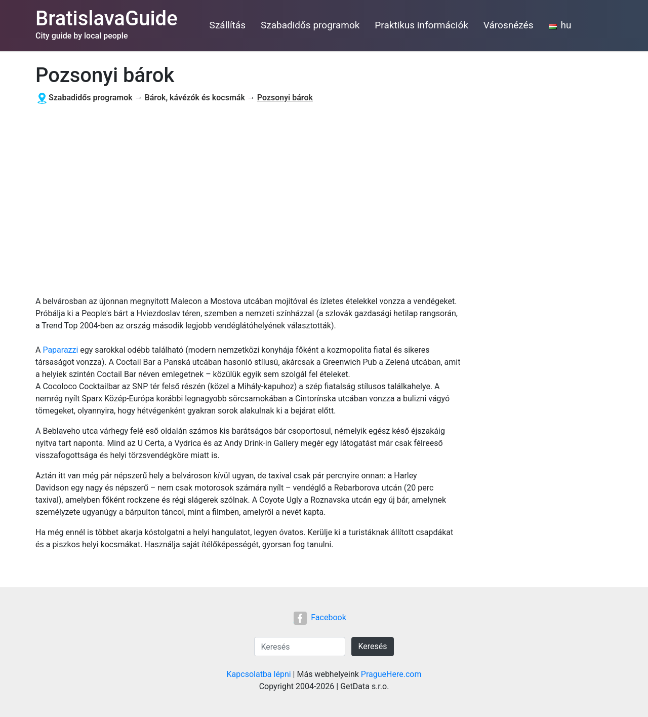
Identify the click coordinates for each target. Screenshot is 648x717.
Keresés (372, 646)
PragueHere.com (391, 674)
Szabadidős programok (310, 25)
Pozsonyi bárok (285, 97)
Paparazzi (60, 350)
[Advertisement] (248, 200)
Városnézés (508, 25)
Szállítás (228, 25)
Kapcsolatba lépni (259, 674)
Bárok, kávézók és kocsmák (195, 97)
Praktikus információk (421, 25)
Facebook (320, 617)
